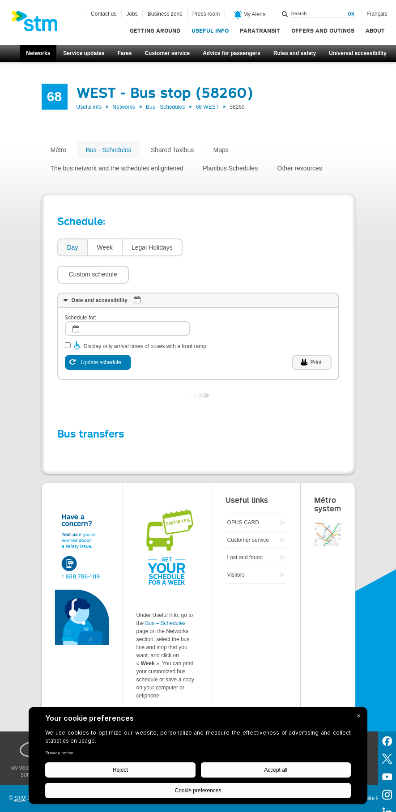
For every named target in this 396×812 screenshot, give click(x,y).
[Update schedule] (98, 335)
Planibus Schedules (230, 168)
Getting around (155, 30)
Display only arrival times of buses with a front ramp (145, 319)
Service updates (83, 53)
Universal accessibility (358, 53)
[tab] (72, 247)
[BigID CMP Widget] (198, 757)
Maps (221, 149)
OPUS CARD (243, 496)
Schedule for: (81, 291)
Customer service (167, 53)
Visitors (236, 548)
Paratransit (260, 30)
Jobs (131, 14)
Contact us (103, 14)
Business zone (165, 14)
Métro (59, 149)
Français (376, 14)
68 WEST (207, 107)
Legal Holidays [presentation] (152, 247)
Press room (206, 14)
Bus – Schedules (165, 596)
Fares (124, 53)
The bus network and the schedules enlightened (117, 168)
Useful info (210, 30)
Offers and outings (322, 30)
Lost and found (245, 530)
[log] (127, 301)
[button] (223, 247)
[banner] (39, 23)
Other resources (299, 168)
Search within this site (285, 13)
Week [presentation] (105, 247)
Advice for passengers (231, 53)
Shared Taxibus (172, 149)
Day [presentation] (72, 247)
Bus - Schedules (165, 107)
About (375, 30)
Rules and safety (294, 53)
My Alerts (250, 15)
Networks (38, 53)
